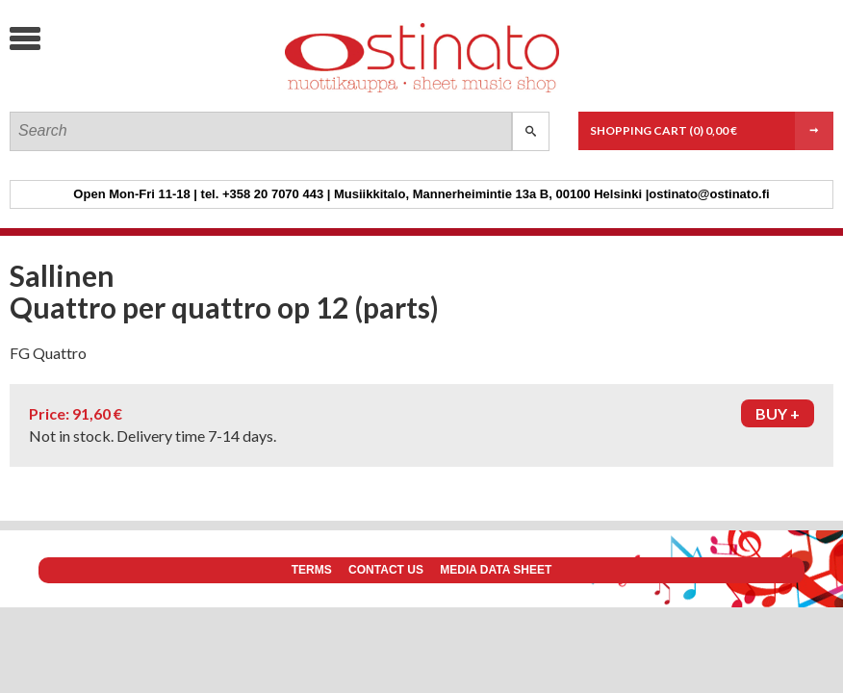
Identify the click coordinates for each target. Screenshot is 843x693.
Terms (312, 570)
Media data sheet (495, 570)
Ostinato (154, 91)
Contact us (385, 570)
